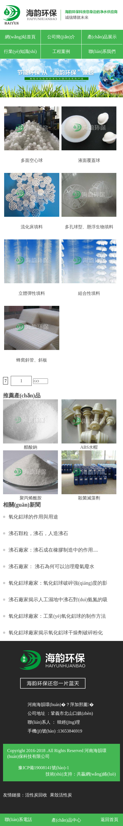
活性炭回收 (36, 795)
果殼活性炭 (61, 795)
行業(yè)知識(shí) (20, 51)
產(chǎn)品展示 (102, 36)
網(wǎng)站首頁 (20, 36)
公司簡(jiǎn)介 (61, 36)
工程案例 (61, 51)
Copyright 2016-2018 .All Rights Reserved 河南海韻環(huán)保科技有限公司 (56, 753)
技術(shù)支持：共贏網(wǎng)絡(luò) (81, 774)
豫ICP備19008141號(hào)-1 (43, 767)
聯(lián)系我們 (102, 51)
